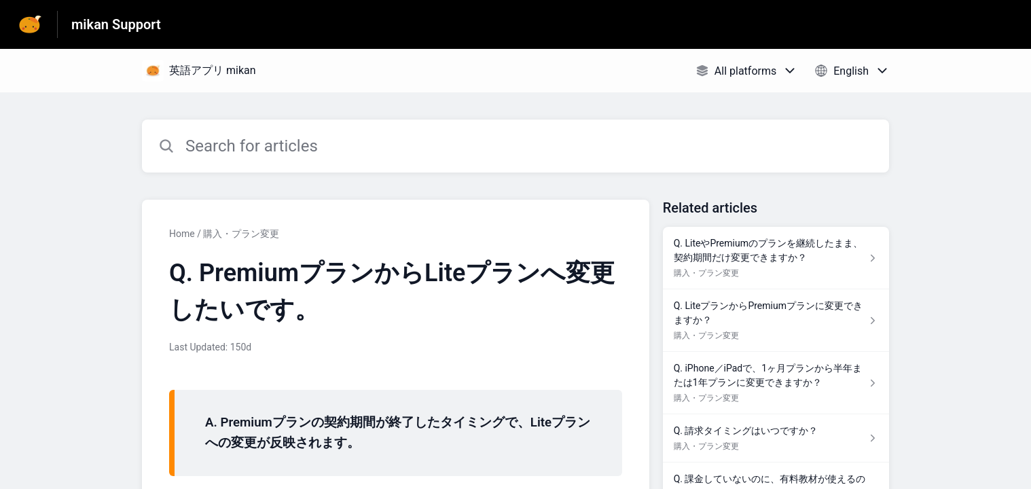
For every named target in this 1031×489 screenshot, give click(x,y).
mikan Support (116, 24)
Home (182, 233)
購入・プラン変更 (241, 233)
